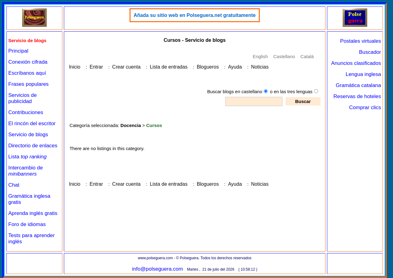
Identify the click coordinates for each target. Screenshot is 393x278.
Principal (18, 51)
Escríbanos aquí (27, 73)
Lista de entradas (169, 67)
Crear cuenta (126, 67)
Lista (27, 157)
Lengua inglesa (363, 74)
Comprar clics (365, 107)
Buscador (370, 52)
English (260, 56)
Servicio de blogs (28, 134)
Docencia (130, 125)
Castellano (284, 56)
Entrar (96, 67)
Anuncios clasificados (356, 63)
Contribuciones (25, 112)
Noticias (260, 67)
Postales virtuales (360, 41)
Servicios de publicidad (22, 98)
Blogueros (208, 67)
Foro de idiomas (27, 224)
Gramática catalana (358, 85)
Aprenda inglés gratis (32, 213)
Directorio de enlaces (32, 146)
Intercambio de (25, 171)
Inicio (74, 67)
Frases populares (28, 84)
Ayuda (235, 67)
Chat (13, 185)
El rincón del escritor (32, 123)
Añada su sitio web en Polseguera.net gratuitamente (194, 15)
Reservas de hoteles (357, 96)
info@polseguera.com (157, 269)
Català (307, 56)
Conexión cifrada (28, 62)
